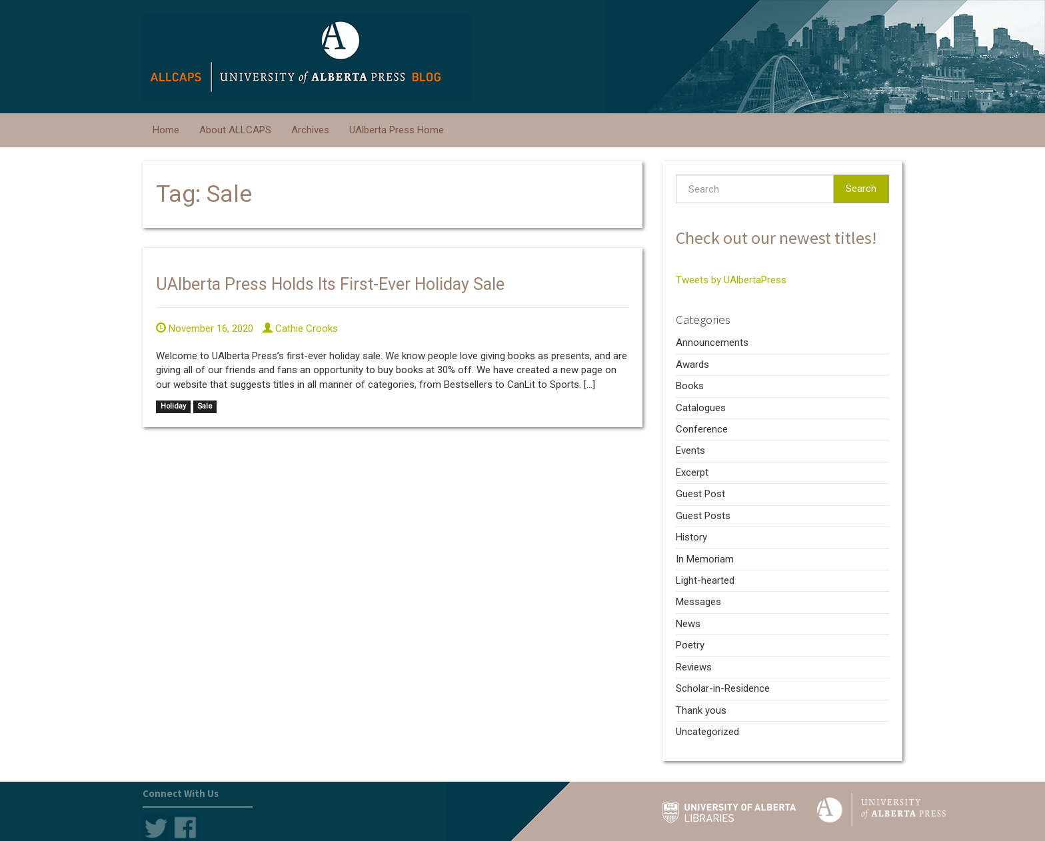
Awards (692, 365)
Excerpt (692, 472)
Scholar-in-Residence (723, 688)
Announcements (712, 343)
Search (861, 189)
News (688, 624)
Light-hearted (705, 580)
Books (690, 386)
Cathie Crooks (300, 329)
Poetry (690, 645)
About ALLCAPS (235, 130)
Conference (702, 429)
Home (166, 130)
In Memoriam (705, 559)
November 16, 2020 (204, 329)
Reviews (694, 667)
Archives (310, 130)
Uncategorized (707, 732)
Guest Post (700, 494)
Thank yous (701, 710)
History (691, 537)
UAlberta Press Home (396, 130)
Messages (698, 602)
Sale (204, 407)
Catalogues (701, 408)
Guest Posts (703, 516)
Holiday (173, 407)
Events (690, 450)
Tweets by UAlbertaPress (731, 280)
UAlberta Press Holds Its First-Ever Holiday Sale (330, 284)
